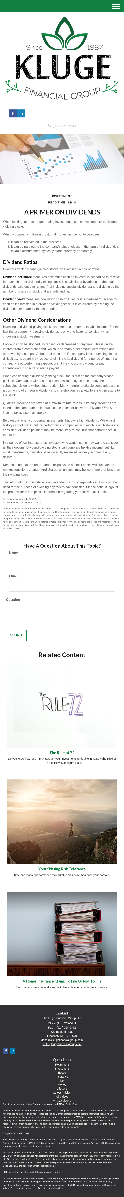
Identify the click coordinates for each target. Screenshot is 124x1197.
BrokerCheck (72, 1104)
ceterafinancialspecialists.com (39, 1166)
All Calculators (62, 1100)
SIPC (35, 1143)
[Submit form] (16, 635)
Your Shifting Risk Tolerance (62, 869)
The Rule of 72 (62, 752)
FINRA (29, 1143)
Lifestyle (62, 1088)
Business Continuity (15, 1172)
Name (13, 552)
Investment (62, 1068)
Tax (62, 1080)
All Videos (62, 1096)
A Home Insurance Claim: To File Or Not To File (62, 981)
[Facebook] (5, 1051)
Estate (62, 1072)
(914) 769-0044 (62, 126)
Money (62, 1084)
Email (13, 576)
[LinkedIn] (12, 1051)
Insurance (62, 1076)
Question (13, 599)
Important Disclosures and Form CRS (44, 1172)
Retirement (62, 1064)
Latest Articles (62, 1092)
